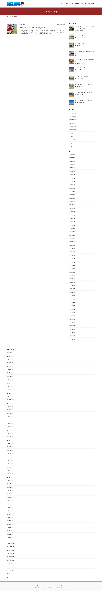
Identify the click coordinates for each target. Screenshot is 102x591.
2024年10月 (72, 208)
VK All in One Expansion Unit (61, 587)
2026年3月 (72, 154)
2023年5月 (72, 262)
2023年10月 (72, 245)
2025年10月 (72, 171)
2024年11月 (72, 205)
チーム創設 (72, 140)
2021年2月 (72, 339)
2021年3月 (72, 336)
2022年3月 (72, 305)
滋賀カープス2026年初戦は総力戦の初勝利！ (84, 52)
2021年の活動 (72, 113)
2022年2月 (72, 309)
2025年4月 (72, 191)
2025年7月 (72, 181)
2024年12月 (72, 201)
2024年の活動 (61, 24)
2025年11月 (72, 168)
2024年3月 (72, 232)
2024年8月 (72, 215)
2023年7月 (72, 255)
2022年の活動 (72, 116)
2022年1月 (72, 312)
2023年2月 (72, 272)
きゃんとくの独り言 (80, 68)
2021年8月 (72, 329)
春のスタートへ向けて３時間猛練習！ (33, 28)
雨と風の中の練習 (79, 43)
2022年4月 (72, 302)
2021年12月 (72, 315)
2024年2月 (72, 235)
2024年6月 (72, 221)
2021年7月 (72, 332)
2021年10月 (72, 322)
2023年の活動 (72, 120)
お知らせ (71, 133)
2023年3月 (72, 268)
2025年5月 (72, 188)
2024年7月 (72, 218)
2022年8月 (72, 289)
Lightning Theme (50, 587)
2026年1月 (72, 161)
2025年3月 (72, 195)
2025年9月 (72, 174)
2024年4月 (72, 228)
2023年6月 (72, 258)
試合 (70, 146)
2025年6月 (72, 184)
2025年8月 (72, 178)
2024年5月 (72, 225)
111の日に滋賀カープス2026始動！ (84, 92)
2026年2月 (72, 158)
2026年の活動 (72, 130)
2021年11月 (72, 319)
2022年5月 (72, 299)
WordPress (42, 587)
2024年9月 (72, 211)
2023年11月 (72, 242)
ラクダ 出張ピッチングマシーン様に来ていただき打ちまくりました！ (84, 27)
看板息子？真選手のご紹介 (82, 76)
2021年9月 (72, 326)
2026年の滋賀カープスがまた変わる (84, 84)
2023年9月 (72, 248)
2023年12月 (72, 238)
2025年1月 (72, 198)
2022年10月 (72, 282)
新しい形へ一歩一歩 (80, 35)
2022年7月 (72, 292)
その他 (71, 136)
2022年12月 (72, 275)
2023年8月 (72, 252)
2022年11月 (72, 279)
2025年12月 (72, 164)
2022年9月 (72, 285)
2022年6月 (72, 295)
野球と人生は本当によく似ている (83, 100)
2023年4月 (72, 265)
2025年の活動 (72, 126)
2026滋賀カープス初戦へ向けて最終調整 (84, 60)
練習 (70, 143)
